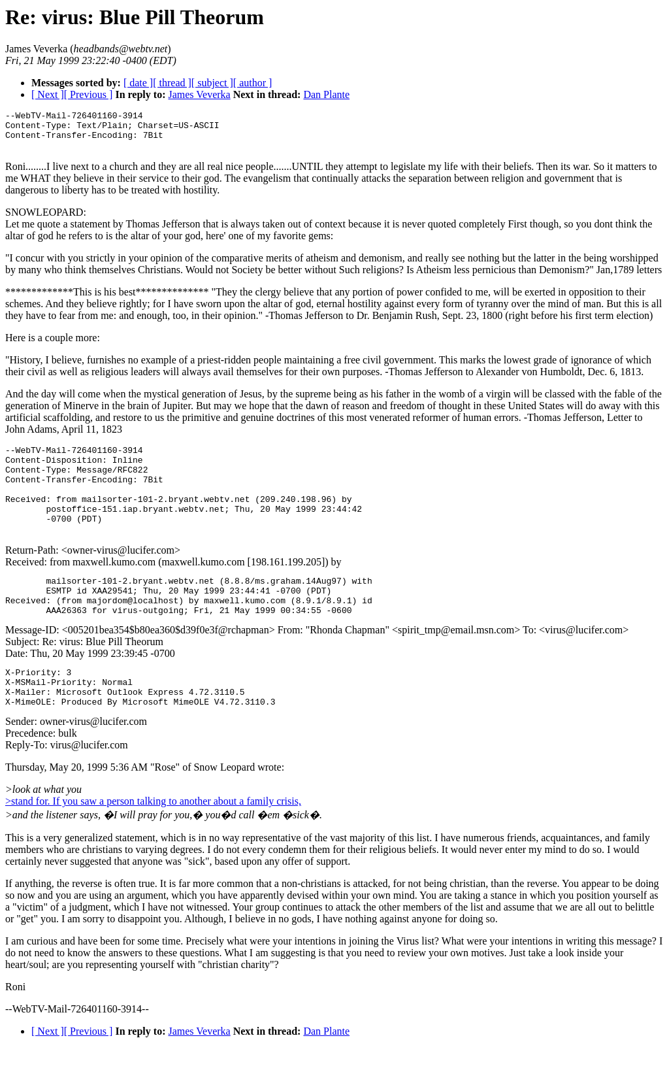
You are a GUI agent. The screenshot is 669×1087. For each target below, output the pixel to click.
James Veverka (199, 94)
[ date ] (138, 82)
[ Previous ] (88, 94)
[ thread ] (172, 82)
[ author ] (252, 82)
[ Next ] (47, 94)
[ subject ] (212, 82)
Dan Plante (326, 94)
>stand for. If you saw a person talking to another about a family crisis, (153, 840)
